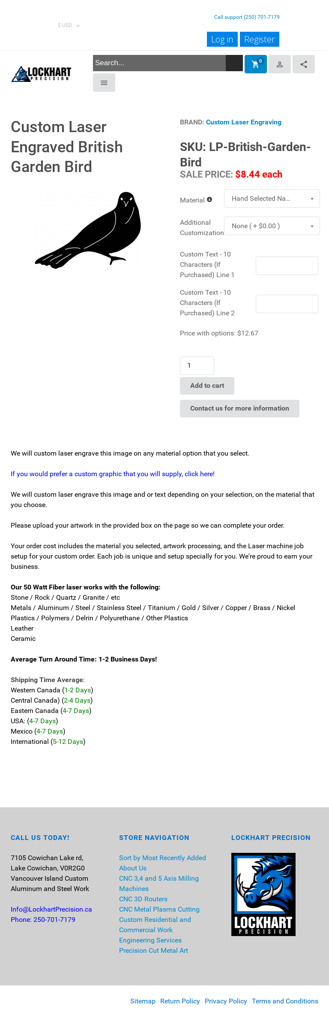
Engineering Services (150, 940)
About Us (133, 868)
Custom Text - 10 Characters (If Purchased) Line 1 (207, 264)
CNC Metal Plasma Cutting (159, 909)
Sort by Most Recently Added (162, 858)
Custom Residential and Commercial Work (155, 924)
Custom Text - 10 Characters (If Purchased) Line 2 (207, 302)
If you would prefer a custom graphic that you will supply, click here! (113, 474)
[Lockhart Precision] (41, 73)
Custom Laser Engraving (243, 122)
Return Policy (180, 1001)
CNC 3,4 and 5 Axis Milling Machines (159, 883)
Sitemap (143, 1001)
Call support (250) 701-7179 (247, 17)
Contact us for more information (239, 408)
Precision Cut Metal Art (153, 950)
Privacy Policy (226, 1001)
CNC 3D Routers (143, 899)
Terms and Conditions (285, 1001)
